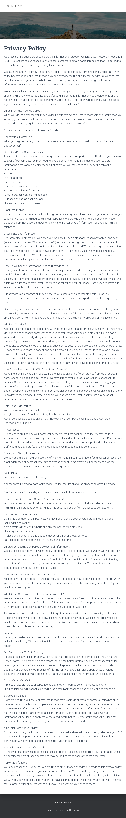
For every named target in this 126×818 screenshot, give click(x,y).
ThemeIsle (74, 810)
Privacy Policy (63, 802)
